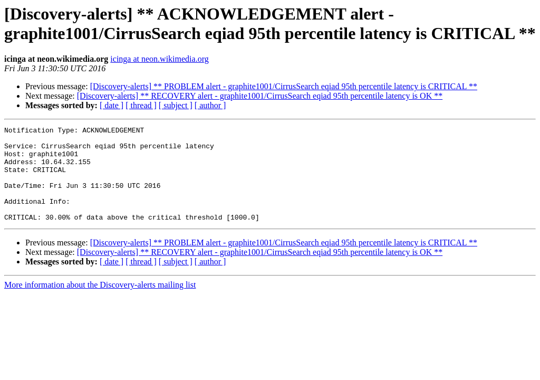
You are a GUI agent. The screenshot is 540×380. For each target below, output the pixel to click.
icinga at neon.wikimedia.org (159, 58)
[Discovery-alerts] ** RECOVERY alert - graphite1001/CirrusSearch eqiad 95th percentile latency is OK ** (259, 95)
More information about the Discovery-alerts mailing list (100, 303)
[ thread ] (141, 105)
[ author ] (210, 105)
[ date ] (111, 105)
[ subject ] (175, 105)
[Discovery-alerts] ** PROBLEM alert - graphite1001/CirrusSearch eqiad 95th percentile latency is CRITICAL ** (283, 86)
